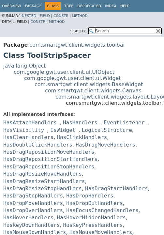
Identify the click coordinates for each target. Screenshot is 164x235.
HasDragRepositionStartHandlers (50, 159)
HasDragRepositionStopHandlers (48, 167)
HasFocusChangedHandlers (102, 210)
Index (110, 6)
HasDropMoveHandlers (33, 203)
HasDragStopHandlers (33, 196)
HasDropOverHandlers (33, 210)
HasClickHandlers (82, 137)
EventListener (124, 122)
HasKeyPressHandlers (93, 225)
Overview (11, 6)
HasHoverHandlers (28, 217)
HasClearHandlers (28, 137)
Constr (60, 16)
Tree (68, 6)
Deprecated (89, 6)
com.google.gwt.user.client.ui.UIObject (64, 72)
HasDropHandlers (89, 196)
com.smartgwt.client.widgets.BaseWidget (89, 84)
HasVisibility (23, 130)
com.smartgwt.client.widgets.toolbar (77, 45)
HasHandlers (80, 122)
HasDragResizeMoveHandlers (42, 174)
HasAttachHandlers (30, 122)
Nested (29, 16)
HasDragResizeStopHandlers (42, 188)
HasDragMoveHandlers (105, 145)
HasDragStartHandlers (116, 188)
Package (33, 6)
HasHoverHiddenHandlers (91, 217)
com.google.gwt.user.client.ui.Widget (72, 78)
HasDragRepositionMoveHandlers (48, 152)
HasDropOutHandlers (94, 203)
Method (80, 16)
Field (45, 16)
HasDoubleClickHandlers (37, 145)
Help (124, 6)
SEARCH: (78, 31)
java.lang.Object (24, 66)
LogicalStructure (107, 130)
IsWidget (62, 130)
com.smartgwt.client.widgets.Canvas (93, 90)
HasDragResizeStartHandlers (44, 181)
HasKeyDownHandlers (31, 225)
